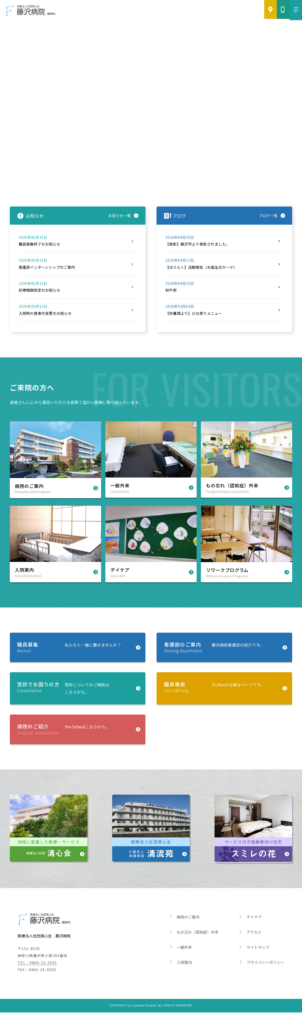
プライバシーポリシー (265, 966)
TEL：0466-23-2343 (37, 966)
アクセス (254, 936)
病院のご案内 (188, 921)
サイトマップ (258, 951)
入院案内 (184, 966)
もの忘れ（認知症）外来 (197, 936)
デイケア (254, 921)
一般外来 (184, 951)
